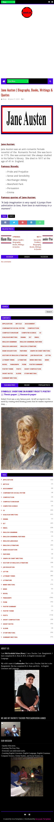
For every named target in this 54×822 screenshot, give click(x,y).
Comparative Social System (13, 328)
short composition (32, 369)
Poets (11, 216)
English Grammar (9, 342)
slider (18, 373)
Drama (23, 337)
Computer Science (29, 333)
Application (7, 324)
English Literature (28, 346)
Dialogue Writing (9, 337)
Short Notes (7, 373)
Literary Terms (8, 360)
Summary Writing (9, 378)
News (47, 360)
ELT (30, 337)
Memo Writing (36, 360)
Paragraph (14, 364)
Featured (23, 351)
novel (4, 364)
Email (37, 337)
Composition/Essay (10, 333)
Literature (22, 360)
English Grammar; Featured (31, 342)
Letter (48, 355)
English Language (9, 346)
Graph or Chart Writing (40, 351)
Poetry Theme (7, 369)
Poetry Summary (35, 364)
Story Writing (30, 373)
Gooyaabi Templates (43, 819)
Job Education (36, 355)
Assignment (30, 324)
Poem (24, 364)
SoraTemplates (17, 819)
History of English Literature (14, 355)
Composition (33, 328)
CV (40, 333)
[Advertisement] (27, 50)
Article (19, 324)
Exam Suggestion (9, 351)
